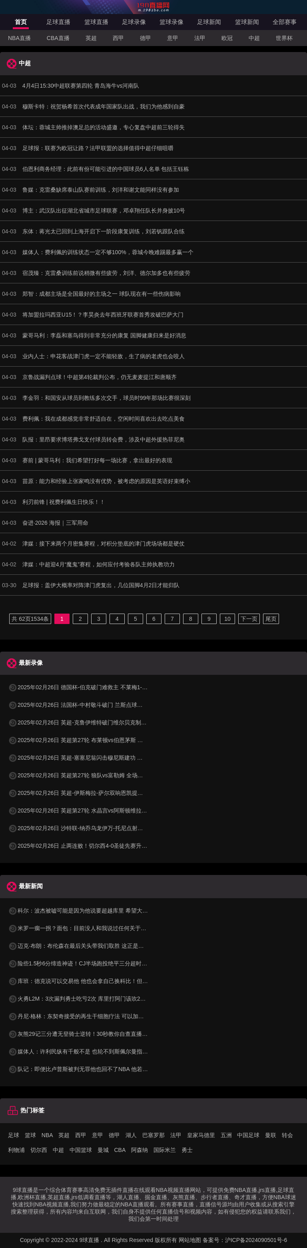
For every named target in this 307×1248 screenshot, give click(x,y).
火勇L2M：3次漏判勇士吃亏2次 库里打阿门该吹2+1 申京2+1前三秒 (96, 998)
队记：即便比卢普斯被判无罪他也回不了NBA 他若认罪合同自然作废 (97, 1069)
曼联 (270, 1135)
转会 (287, 1135)
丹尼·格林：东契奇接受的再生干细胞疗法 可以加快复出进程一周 (92, 1016)
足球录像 (134, 21)
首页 (21, 21)
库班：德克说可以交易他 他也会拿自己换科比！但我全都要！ (89, 981)
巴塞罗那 (153, 1135)
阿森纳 (139, 1150)
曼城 (103, 1150)
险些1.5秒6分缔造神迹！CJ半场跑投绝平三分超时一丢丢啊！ (88, 963)
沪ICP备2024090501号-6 (256, 1240)
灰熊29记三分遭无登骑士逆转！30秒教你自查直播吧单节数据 (89, 1034)
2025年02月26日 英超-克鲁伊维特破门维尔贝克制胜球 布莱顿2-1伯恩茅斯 (104, 722)
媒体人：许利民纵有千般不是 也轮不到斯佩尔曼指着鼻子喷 (86, 1051)
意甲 (172, 38)
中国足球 (248, 1135)
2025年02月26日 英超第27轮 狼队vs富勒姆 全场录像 (78, 775)
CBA (120, 1150)
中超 (254, 38)
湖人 (131, 1135)
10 (227, 619)
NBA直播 (19, 38)
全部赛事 (285, 21)
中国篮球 (81, 1150)
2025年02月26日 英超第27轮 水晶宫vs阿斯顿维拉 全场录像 (86, 810)
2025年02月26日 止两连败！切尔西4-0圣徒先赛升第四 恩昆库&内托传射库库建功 (114, 846)
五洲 (226, 1135)
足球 (13, 1135)
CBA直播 (58, 38)
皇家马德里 (201, 1135)
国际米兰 (165, 1150)
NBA (47, 1135)
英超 (91, 38)
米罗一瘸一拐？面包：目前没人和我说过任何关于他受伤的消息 (91, 928)
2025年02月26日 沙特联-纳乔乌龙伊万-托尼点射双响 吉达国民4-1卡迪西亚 (105, 828)
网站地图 (190, 1240)
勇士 (187, 1150)
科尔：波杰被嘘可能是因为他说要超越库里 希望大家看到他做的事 (94, 910)
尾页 (271, 619)
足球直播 (58, 21)
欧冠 (227, 38)
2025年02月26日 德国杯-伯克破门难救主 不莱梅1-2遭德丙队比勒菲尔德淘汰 (107, 687)
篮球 (30, 1135)
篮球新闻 (247, 21)
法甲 (199, 38)
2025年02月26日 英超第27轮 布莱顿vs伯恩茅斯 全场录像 (84, 740)
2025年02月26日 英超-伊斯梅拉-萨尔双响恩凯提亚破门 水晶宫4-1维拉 (100, 793)
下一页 (249, 619)
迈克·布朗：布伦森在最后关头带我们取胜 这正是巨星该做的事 (90, 946)
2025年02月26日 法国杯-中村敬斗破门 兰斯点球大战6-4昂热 (87, 705)
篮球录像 (171, 21)
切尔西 (38, 1150)
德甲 (145, 38)
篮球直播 (96, 21)
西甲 (118, 38)
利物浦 (16, 1150)
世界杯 (284, 38)
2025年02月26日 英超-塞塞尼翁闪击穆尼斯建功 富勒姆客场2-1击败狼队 (101, 757)
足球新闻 (209, 21)
